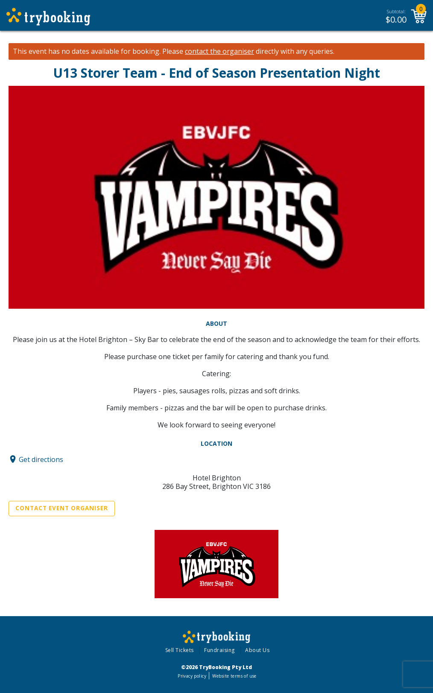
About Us (257, 650)
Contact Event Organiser (61, 508)
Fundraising (219, 650)
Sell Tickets (179, 650)
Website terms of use (234, 676)
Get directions (41, 459)
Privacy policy (192, 676)
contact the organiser (219, 51)
